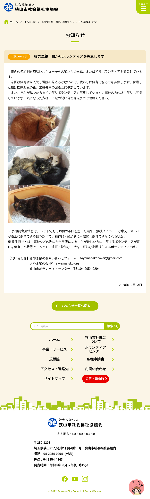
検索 (110, 326)
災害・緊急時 (94, 378)
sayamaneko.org (67, 263)
